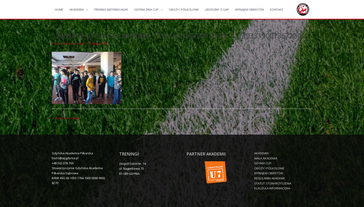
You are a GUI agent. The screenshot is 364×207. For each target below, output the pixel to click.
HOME (59, 9)
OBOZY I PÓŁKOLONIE (184, 9)
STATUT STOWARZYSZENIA (272, 183)
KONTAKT (276, 9)
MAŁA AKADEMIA (265, 158)
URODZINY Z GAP (217, 9)
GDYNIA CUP (262, 163)
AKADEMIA (76, 9)
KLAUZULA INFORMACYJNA (272, 188)
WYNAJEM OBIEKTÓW (249, 9)
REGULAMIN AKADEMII (269, 178)
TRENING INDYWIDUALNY (111, 9)
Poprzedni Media (66, 118)
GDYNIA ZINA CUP (146, 9)
